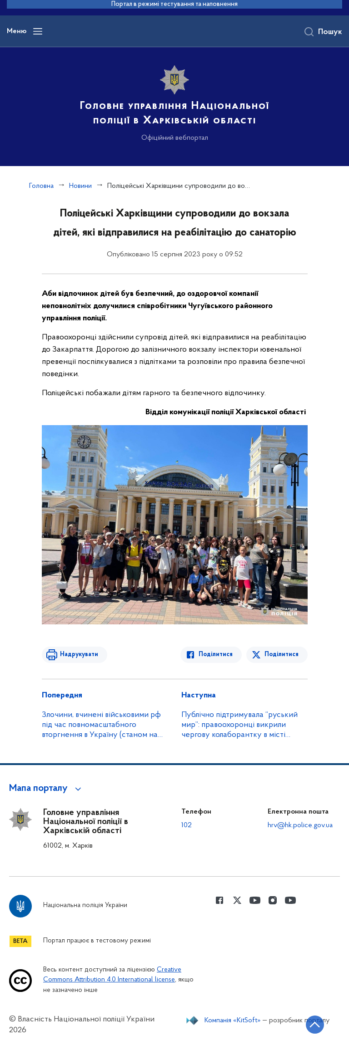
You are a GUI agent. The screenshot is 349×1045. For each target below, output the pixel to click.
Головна (41, 186)
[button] (46, 788)
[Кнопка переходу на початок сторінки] (315, 1025)
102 (186, 825)
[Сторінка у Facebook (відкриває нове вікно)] (219, 900)
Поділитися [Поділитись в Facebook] (216, 654)
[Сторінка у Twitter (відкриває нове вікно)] (237, 900)
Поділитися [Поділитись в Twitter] (281, 654)
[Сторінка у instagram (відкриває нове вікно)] (272, 900)
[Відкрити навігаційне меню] (37, 31)
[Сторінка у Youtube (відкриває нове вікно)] (254, 900)
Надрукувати (79, 654)
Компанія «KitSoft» (232, 1020)
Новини (80, 186)
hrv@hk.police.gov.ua (300, 825)
